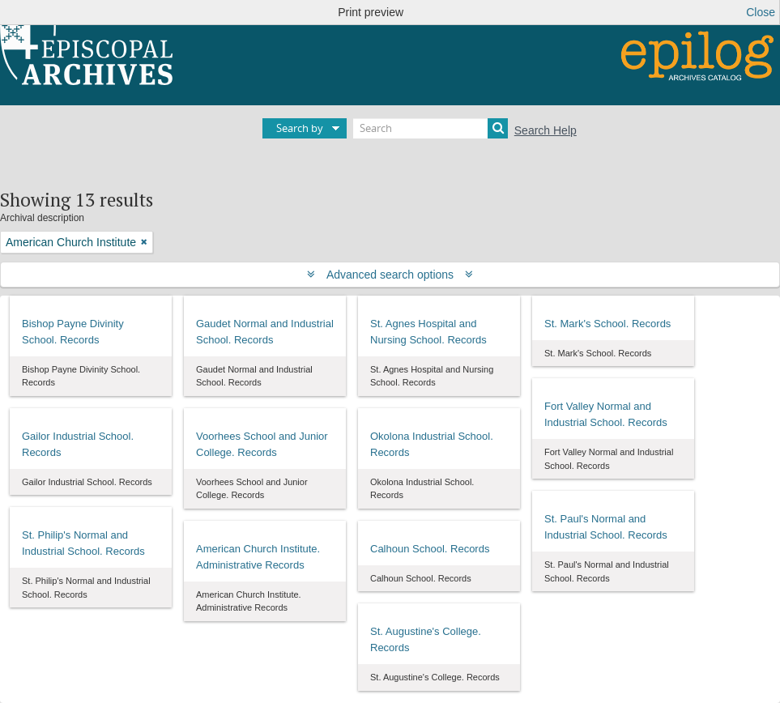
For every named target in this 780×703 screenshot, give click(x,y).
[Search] (430, 128)
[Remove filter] (144, 242)
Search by (299, 128)
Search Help (545, 130)
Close (760, 12)
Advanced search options (390, 274)
